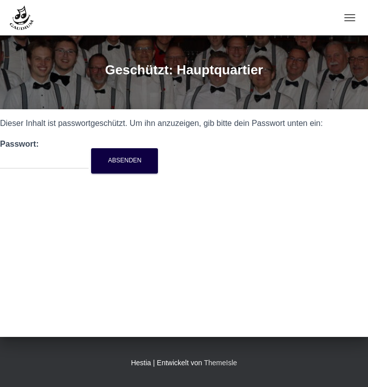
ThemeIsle (220, 363)
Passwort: (44, 154)
